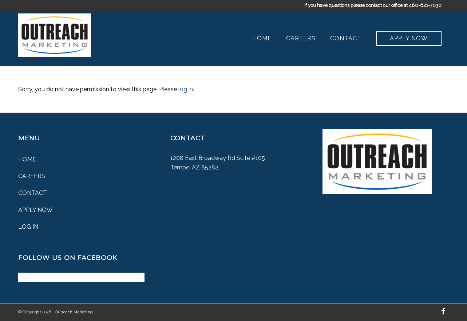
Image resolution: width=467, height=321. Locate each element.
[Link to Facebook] (443, 311)
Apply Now (35, 209)
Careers (31, 176)
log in (185, 89)
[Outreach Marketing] (54, 33)
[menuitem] (262, 38)
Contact (32, 192)
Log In (28, 226)
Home (27, 159)
